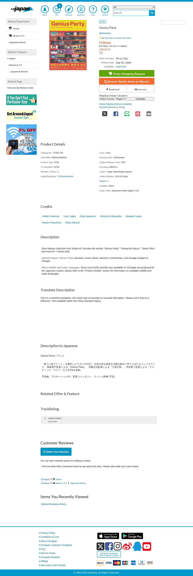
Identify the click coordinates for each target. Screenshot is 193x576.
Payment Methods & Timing (112, 107)
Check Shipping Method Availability (115, 104)
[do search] (152, 13)
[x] (100, 546)
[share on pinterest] (137, 112)
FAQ (43, 549)
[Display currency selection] (101, 52)
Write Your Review (56, 451)
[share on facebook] (115, 112)
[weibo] (127, 546)
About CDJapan (49, 541)
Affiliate (44, 561)
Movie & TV (60, 483)
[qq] (137, 546)
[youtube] (146, 546)
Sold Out (121, 66)
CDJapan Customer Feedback (56, 545)
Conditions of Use (50, 537)
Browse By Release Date (21, 88)
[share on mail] (148, 112)
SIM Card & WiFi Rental (53, 565)
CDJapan (45, 479)
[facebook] (109, 546)
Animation (105, 33)
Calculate (140, 99)
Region (102, 181)
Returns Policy (48, 553)
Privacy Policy (48, 533)
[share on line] (126, 112)
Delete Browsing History (53, 504)
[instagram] (118, 546)
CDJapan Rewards (50, 557)
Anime (58, 479)
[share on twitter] (104, 112)
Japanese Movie (78, 483)
